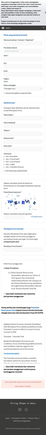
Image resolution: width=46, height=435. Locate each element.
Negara (6, 79)
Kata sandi (8, 146)
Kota (6, 71)
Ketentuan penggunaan (21, 421)
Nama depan (9, 115)
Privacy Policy (33, 418)
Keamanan (7, 154)
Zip (5, 63)
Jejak (7, 418)
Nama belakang (10, 123)
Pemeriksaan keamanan (13, 192)
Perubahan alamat (10, 48)
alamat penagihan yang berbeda (17, 93)
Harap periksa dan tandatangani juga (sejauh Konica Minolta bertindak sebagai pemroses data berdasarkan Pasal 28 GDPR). (22, 310)
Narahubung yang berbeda (15, 170)
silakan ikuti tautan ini (13, 8)
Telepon (7, 130)
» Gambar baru (36, 216)
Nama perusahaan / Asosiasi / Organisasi (19, 40)
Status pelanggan (10, 85)
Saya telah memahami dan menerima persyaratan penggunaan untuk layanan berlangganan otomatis (19, 369)
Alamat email (9, 138)
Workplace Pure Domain (13, 246)
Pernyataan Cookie (19, 418)
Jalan (6, 55)
